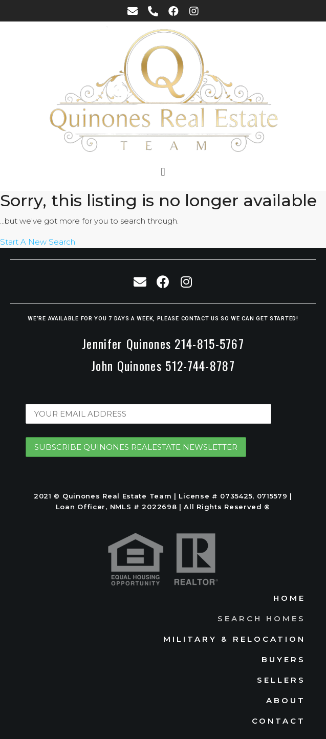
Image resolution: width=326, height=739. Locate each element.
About (286, 700)
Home (289, 598)
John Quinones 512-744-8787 (163, 365)
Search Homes (262, 618)
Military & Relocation (234, 639)
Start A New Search (37, 242)
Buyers (284, 659)
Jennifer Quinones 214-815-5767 (163, 343)
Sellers (281, 680)
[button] (163, 172)
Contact (279, 721)
